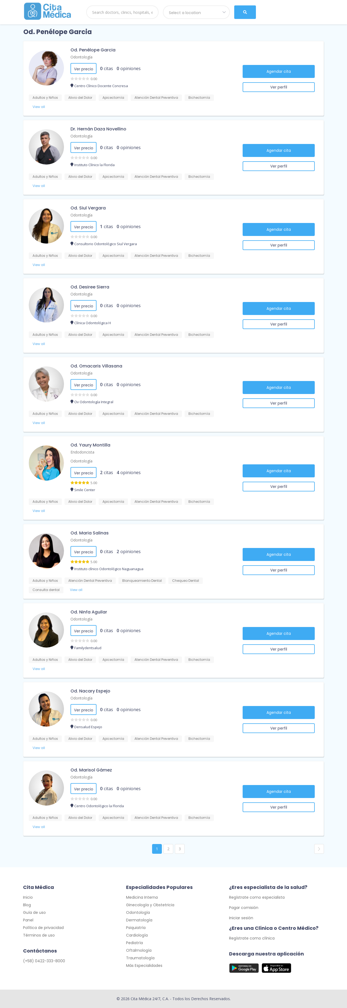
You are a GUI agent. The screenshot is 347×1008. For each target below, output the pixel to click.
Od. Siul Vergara (88, 208)
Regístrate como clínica (252, 938)
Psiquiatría (136, 927)
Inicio (28, 897)
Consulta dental (46, 589)
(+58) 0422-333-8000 (44, 961)
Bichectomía (199, 97)
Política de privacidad (43, 927)
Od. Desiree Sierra (89, 287)
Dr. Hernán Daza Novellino (98, 129)
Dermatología (139, 920)
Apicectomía (113, 97)
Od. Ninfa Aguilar (88, 612)
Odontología (81, 57)
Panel (28, 920)
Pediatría (134, 942)
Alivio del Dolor (80, 97)
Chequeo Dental (185, 580)
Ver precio (83, 69)
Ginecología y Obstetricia (150, 905)
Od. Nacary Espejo (90, 691)
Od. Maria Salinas (89, 533)
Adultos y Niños (45, 97)
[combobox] (196, 12)
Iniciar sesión (241, 918)
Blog (27, 905)
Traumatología (140, 958)
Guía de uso (34, 912)
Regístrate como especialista (257, 897)
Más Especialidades (144, 965)
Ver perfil (278, 87)
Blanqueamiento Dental (142, 580)
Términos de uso (39, 935)
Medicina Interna (142, 897)
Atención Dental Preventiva (156, 97)
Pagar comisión (243, 907)
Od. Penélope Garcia (92, 50)
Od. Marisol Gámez (91, 770)
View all (39, 106)
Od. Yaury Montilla (90, 445)
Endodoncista (82, 452)
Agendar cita (278, 71)
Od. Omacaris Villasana (96, 366)
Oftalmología (139, 950)
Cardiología (137, 935)
